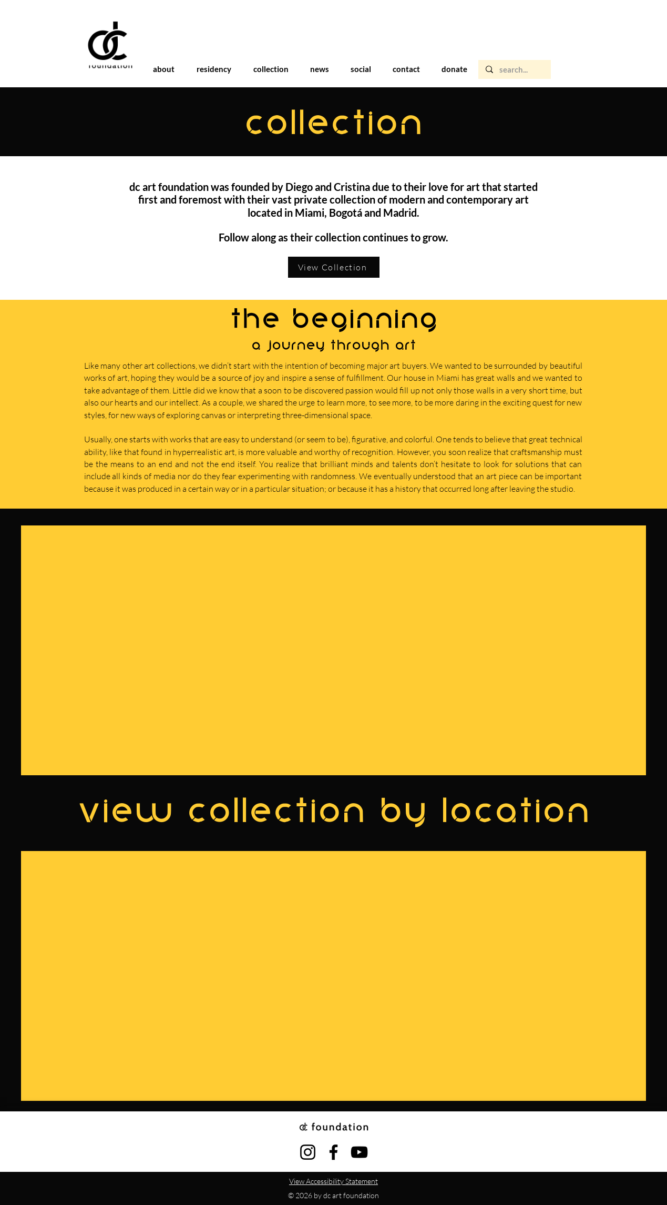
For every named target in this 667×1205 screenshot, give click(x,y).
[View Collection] (333, 267)
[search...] (514, 69)
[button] (214, 68)
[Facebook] (333, 1152)
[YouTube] (359, 1152)
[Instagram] (307, 1152)
